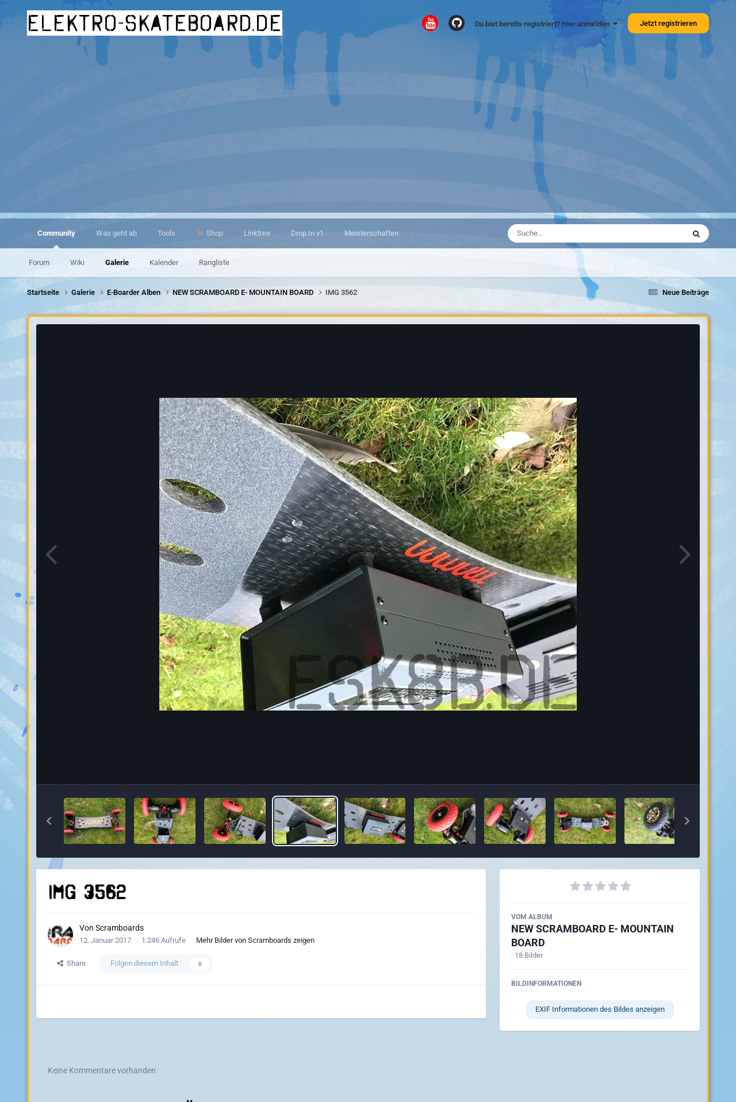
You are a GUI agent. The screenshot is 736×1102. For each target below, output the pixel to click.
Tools (166, 233)
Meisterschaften (371, 233)
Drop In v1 (307, 233)
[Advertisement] (368, 132)
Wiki (77, 262)
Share (71, 963)
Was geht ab (116, 233)
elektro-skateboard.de (154, 23)
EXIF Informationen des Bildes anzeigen (600, 1009)
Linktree (257, 233)
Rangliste (214, 262)
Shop (214, 233)
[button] (49, 821)
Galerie (117, 262)
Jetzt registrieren (668, 23)
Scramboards (119, 927)
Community (56, 238)
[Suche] (573, 233)
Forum (39, 262)
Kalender (164, 262)
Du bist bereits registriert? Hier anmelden (546, 24)
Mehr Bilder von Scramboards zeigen (255, 940)
